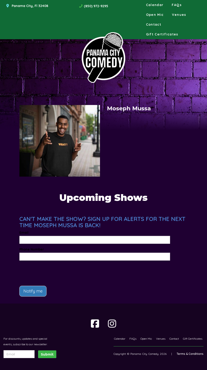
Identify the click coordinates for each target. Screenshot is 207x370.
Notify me (33, 291)
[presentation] (46, 271)
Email (24, 232)
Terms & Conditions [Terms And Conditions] (190, 354)
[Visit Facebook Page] (95, 323)
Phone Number (31, 249)
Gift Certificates (162, 34)
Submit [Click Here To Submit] (47, 354)
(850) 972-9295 (96, 6)
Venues (179, 15)
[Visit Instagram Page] (112, 323)
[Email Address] (19, 354)
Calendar (155, 5)
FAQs (176, 5)
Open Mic (155, 15)
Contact (153, 24)
